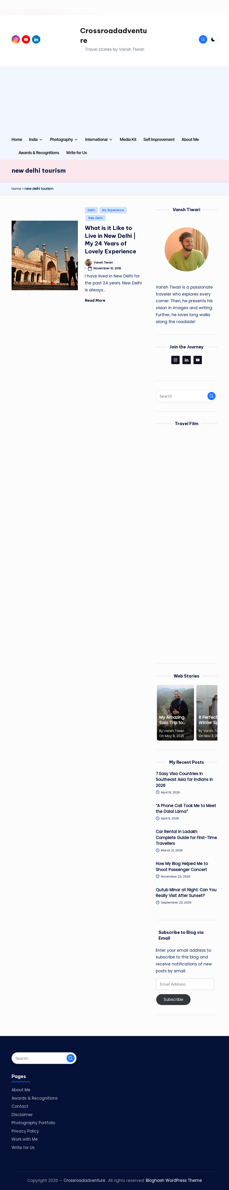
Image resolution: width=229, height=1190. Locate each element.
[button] (211, 396)
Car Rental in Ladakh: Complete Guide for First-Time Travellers (186, 837)
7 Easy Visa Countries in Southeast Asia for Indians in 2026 (184, 779)
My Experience (113, 210)
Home (16, 188)
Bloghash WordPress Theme (174, 1180)
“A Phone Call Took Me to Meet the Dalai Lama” (186, 809)
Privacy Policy (25, 1131)
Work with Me (25, 1139)
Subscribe (173, 999)
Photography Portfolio (33, 1123)
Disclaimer (22, 1114)
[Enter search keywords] (186, 396)
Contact (20, 1106)
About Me (21, 1090)
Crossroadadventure (113, 35)
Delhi (91, 210)
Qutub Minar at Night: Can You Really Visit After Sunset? (186, 893)
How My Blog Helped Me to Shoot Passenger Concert (182, 866)
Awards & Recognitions (35, 1098)
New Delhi (95, 218)
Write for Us (23, 1147)
